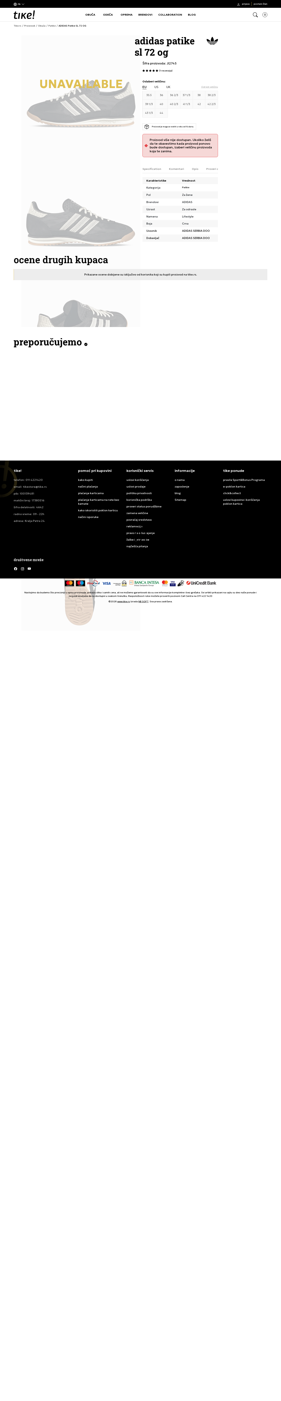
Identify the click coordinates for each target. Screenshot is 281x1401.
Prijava (246, 3)
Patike (52, 25)
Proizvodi (29, 25)
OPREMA (126, 14)
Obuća (41, 25)
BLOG (192, 14)
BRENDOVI (145, 14)
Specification (151, 169)
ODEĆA (108, 14)
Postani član (260, 3)
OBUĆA (90, 14)
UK (168, 87)
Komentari (176, 169)
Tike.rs (17, 25)
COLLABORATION (170, 14)
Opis (195, 169)
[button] (19, 4)
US (156, 87)
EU (144, 87)
